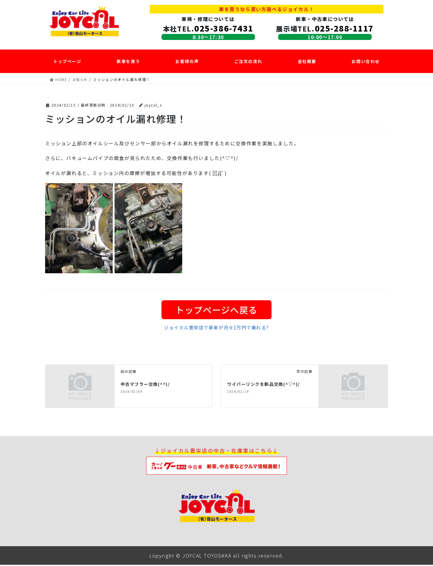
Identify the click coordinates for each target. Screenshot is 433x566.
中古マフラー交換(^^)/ (149, 385)
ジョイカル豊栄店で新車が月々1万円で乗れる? (216, 328)
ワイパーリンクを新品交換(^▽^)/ (268, 385)
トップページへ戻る (216, 309)
